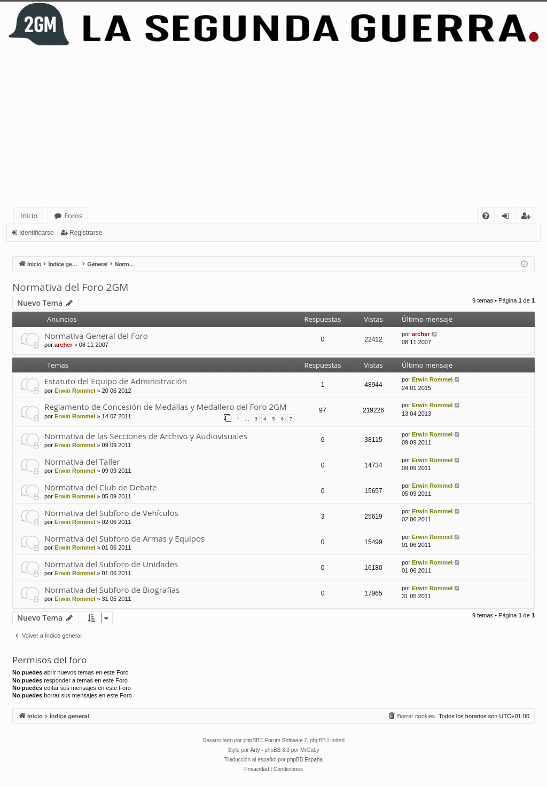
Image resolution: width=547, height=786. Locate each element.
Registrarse (85, 232)
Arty (255, 750)
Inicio (28, 215)
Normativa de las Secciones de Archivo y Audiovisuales (145, 436)
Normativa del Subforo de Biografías (111, 589)
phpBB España (305, 760)
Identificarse (36, 232)
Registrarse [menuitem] (528, 217)
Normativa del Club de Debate (100, 487)
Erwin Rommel (74, 390)
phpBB (252, 740)
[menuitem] (486, 216)
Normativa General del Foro (96, 335)
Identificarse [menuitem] (508, 217)
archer (63, 345)
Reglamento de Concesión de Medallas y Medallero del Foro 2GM (165, 406)
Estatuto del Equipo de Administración (115, 381)
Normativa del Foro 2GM (70, 287)
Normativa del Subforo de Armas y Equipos (124, 538)
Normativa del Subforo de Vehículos (111, 512)
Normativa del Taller (82, 461)
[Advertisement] (273, 127)
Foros (73, 215)
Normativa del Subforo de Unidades (111, 564)
